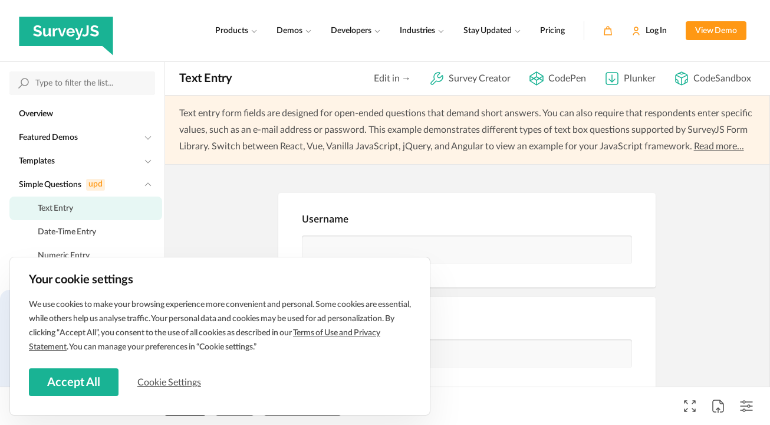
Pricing (552, 31)
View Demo (716, 31)
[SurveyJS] (66, 31)
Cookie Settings (170, 382)
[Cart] (608, 30)
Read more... (719, 146)
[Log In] (649, 30)
